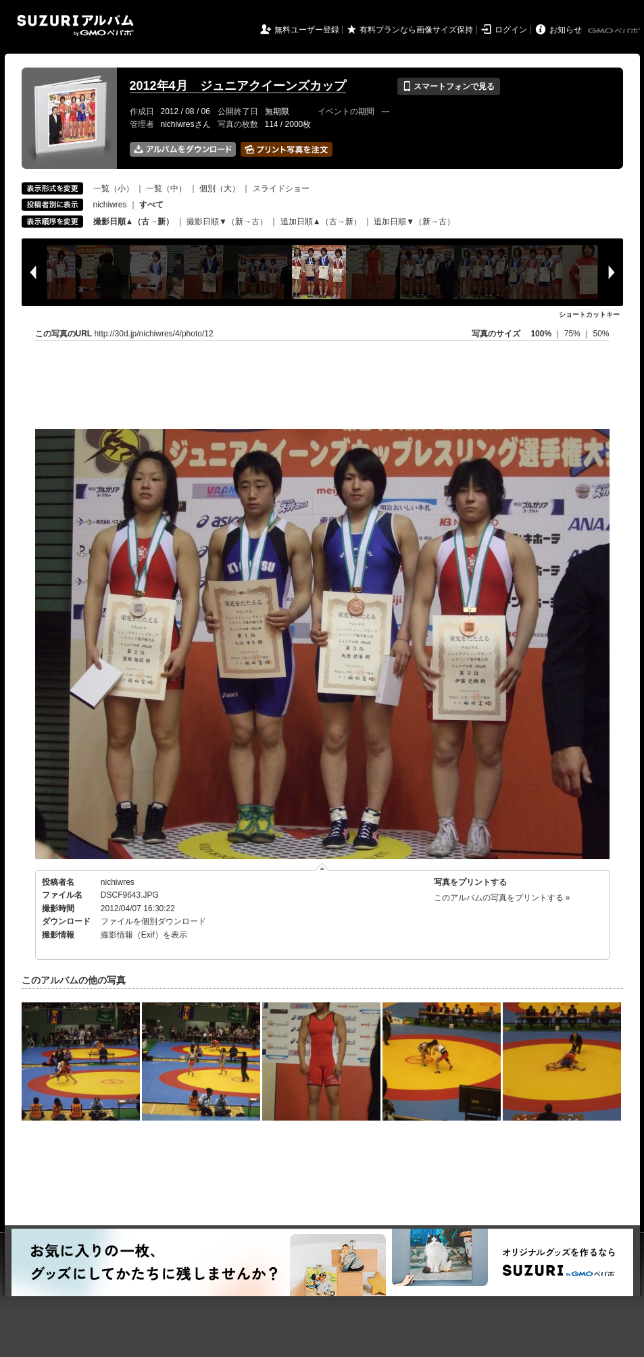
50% (601, 333)
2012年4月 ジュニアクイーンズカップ (238, 86)
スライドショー (281, 188)
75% (573, 333)
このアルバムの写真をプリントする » (502, 897)
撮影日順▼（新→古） (227, 221)
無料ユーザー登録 (306, 29)
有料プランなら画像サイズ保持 (416, 29)
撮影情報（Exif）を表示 (144, 935)
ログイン (511, 29)
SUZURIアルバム (75, 25)
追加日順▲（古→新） (321, 221)
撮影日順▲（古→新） (133, 221)
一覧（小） (113, 188)
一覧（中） (166, 188)
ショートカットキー (589, 314)
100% (540, 333)
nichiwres (110, 204)
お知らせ (565, 29)
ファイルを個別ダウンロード (153, 921)
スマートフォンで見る (448, 86)
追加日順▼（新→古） (414, 221)
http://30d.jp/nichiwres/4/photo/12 (154, 333)
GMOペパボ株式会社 (615, 31)
